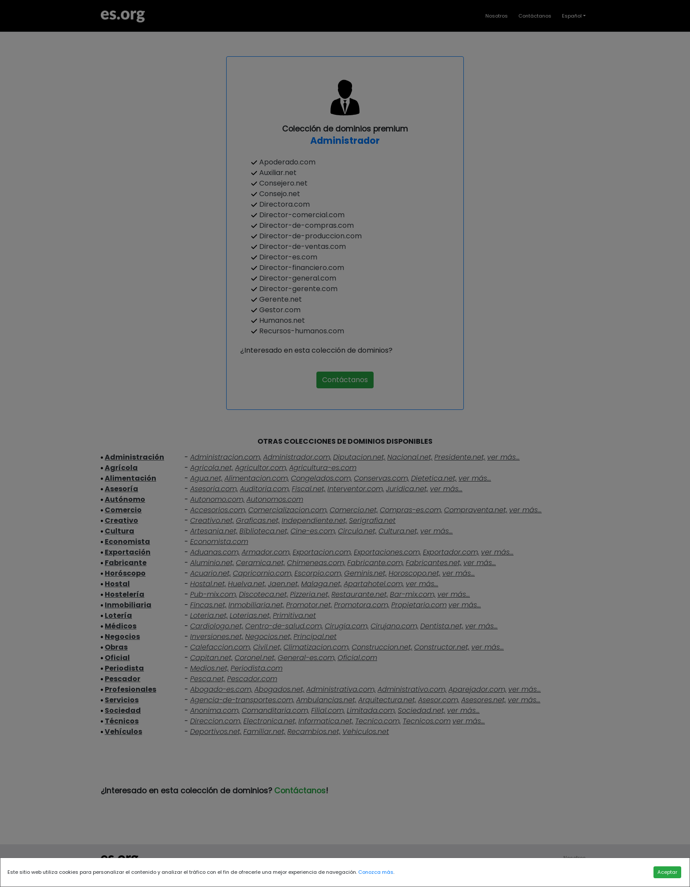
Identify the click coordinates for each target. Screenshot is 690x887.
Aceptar (667, 872)
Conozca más (375, 872)
